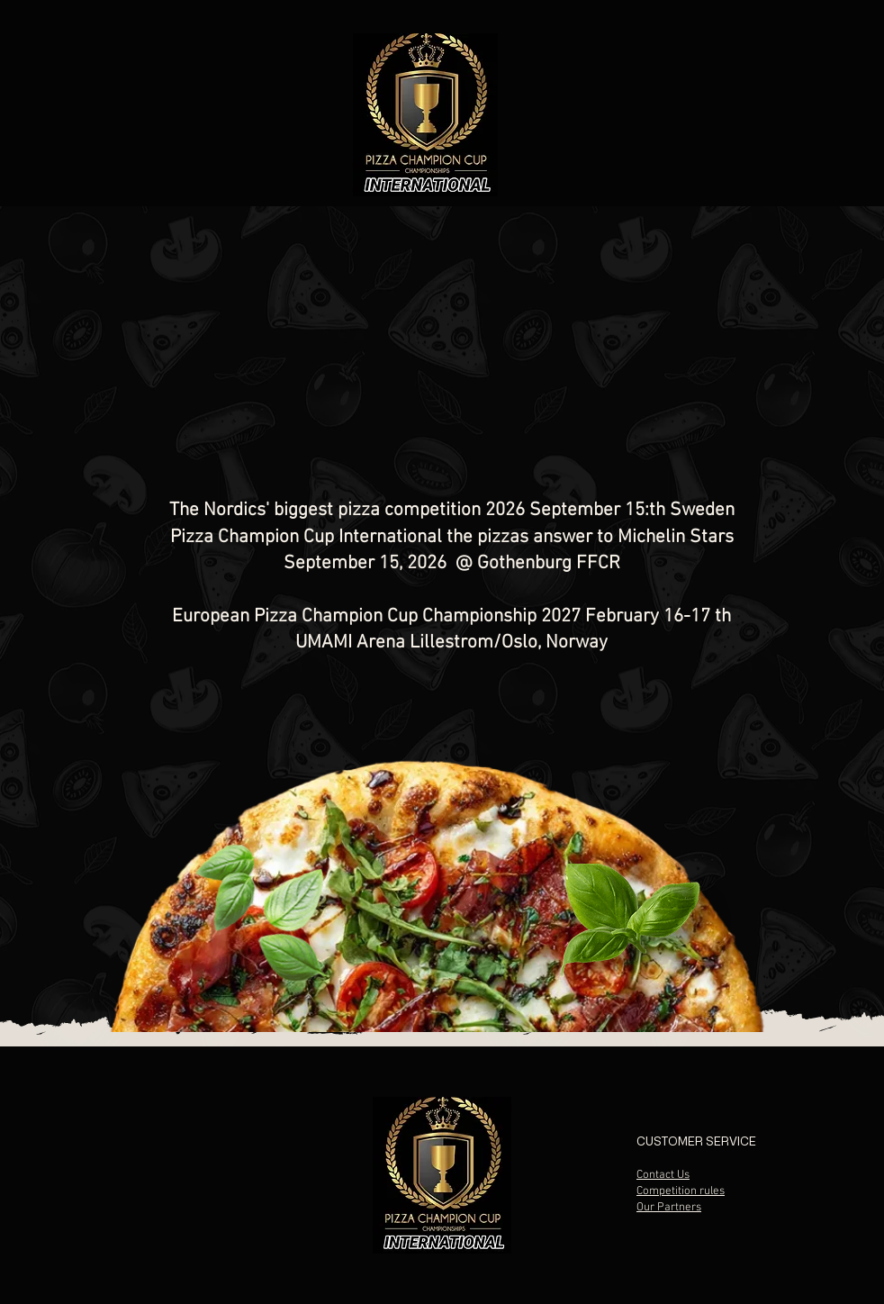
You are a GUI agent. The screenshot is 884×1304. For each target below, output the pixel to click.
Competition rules (680, 1191)
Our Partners (668, 1207)
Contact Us (663, 1175)
